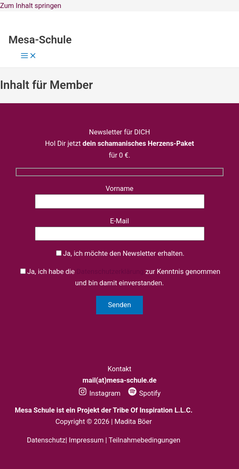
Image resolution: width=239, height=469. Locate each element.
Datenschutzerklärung (110, 272)
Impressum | (88, 440)
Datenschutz (46, 440)
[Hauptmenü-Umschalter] (28, 56)
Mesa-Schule (40, 39)
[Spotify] (144, 393)
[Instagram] (99, 393)
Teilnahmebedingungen (144, 440)
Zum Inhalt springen (30, 6)
